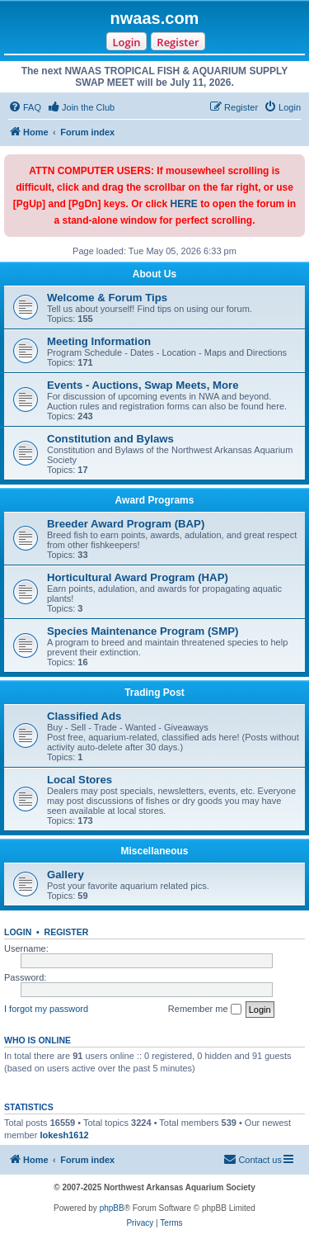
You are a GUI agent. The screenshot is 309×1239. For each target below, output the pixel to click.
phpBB (112, 1208)
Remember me (204, 1009)
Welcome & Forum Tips (107, 297)
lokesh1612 (64, 1135)
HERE (184, 204)
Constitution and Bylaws (110, 439)
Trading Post (154, 692)
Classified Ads (84, 716)
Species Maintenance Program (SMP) (142, 631)
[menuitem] (24, 107)
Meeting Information (99, 341)
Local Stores (79, 779)
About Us (154, 274)
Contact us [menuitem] (252, 1159)
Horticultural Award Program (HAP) (137, 577)
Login (126, 42)
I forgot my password (46, 1009)
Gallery (65, 874)
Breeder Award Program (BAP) (125, 524)
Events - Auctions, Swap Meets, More (143, 385)
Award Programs (154, 500)
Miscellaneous (154, 851)
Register (178, 42)
